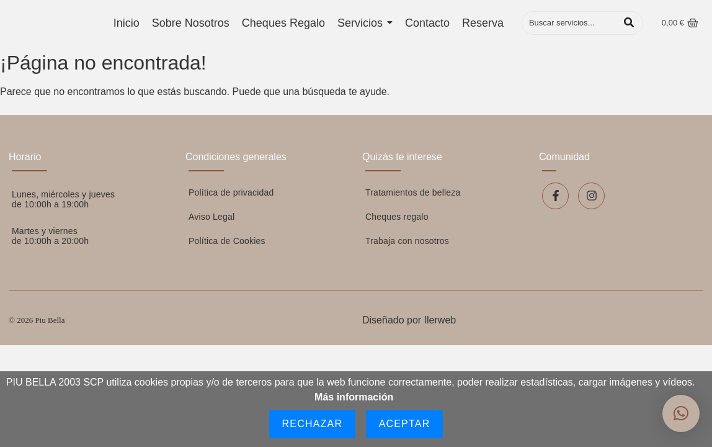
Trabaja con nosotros (407, 241)
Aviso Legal (211, 217)
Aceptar (404, 423)
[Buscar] (569, 23)
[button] (681, 413)
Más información (353, 397)
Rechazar (312, 423)
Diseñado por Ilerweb (409, 320)
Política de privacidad (231, 192)
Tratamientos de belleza (413, 192)
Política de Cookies (227, 241)
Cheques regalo (397, 217)
